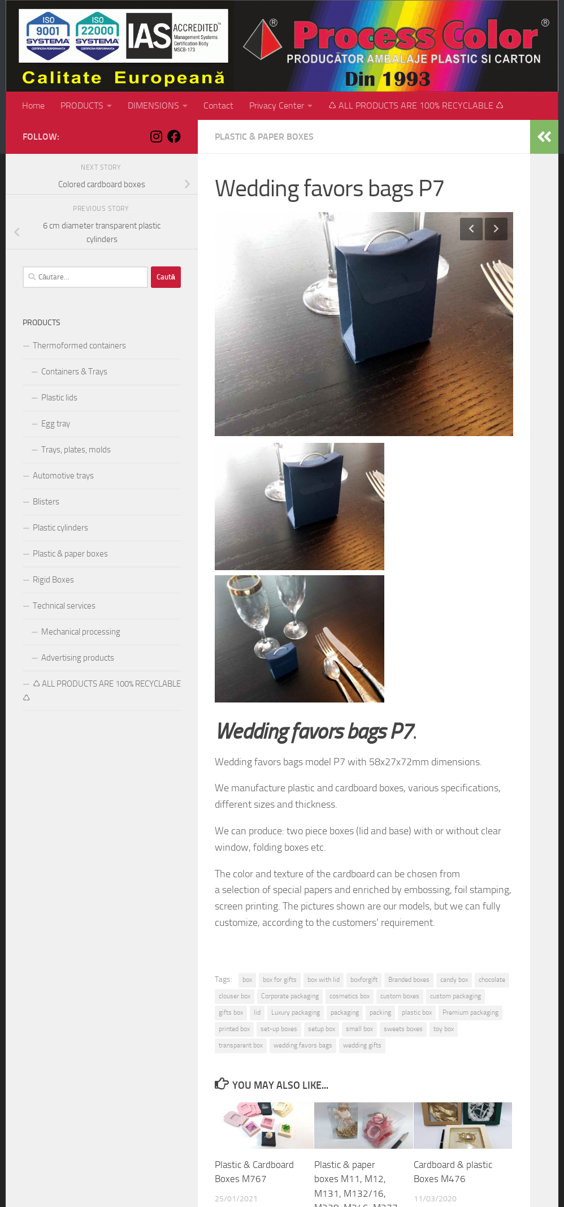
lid (257, 1012)
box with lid (323, 980)
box (247, 980)
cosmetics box (349, 996)
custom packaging (455, 996)
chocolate (492, 980)
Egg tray (55, 424)
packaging (345, 1012)
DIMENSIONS (153, 105)
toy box (443, 1029)
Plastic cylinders (60, 528)
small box (359, 1029)
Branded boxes (408, 980)
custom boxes (399, 996)
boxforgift (364, 980)
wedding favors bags (303, 1045)
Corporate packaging (290, 996)
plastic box (417, 1012)
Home (33, 105)
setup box (321, 1029)
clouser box (234, 996)
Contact (218, 105)
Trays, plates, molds (76, 450)
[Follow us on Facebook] (174, 136)
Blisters (46, 502)
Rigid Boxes (53, 580)
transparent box (241, 1045)
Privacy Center (276, 105)
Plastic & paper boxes (264, 136)
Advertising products (77, 658)
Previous (471, 229)
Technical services (64, 606)
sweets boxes (403, 1029)
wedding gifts (362, 1045)
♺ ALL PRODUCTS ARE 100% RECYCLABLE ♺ (416, 105)
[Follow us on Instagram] (156, 136)
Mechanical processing (80, 632)
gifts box (231, 1012)
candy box (454, 980)
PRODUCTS (81, 105)
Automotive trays (63, 476)
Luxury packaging (295, 1012)
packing (380, 1012)
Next (496, 229)
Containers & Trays (74, 372)
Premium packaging (470, 1012)
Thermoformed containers (79, 345)
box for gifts (280, 980)
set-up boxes (279, 1029)
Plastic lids (59, 398)
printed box (234, 1029)
